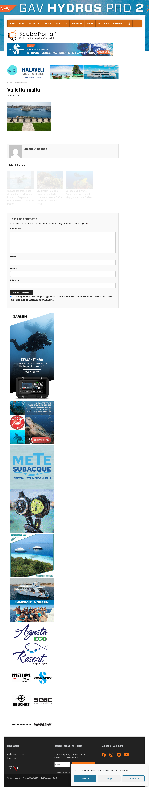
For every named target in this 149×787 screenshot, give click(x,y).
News (21, 23)
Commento (16, 228)
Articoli (33, 23)
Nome (13, 256)
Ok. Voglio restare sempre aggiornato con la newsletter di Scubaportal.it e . (61, 298)
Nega (109, 778)
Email (13, 268)
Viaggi (46, 23)
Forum (90, 23)
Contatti (117, 23)
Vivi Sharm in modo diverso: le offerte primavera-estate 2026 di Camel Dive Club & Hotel (49, 197)
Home (12, 23)
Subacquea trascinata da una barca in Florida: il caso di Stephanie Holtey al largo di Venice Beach (20, 197)
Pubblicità (11, 758)
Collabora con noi (15, 754)
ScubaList (60, 23)
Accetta (85, 778)
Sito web (14, 280)
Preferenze (133, 778)
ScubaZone (77, 23)
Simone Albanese (35, 149)
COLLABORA (103, 23)
